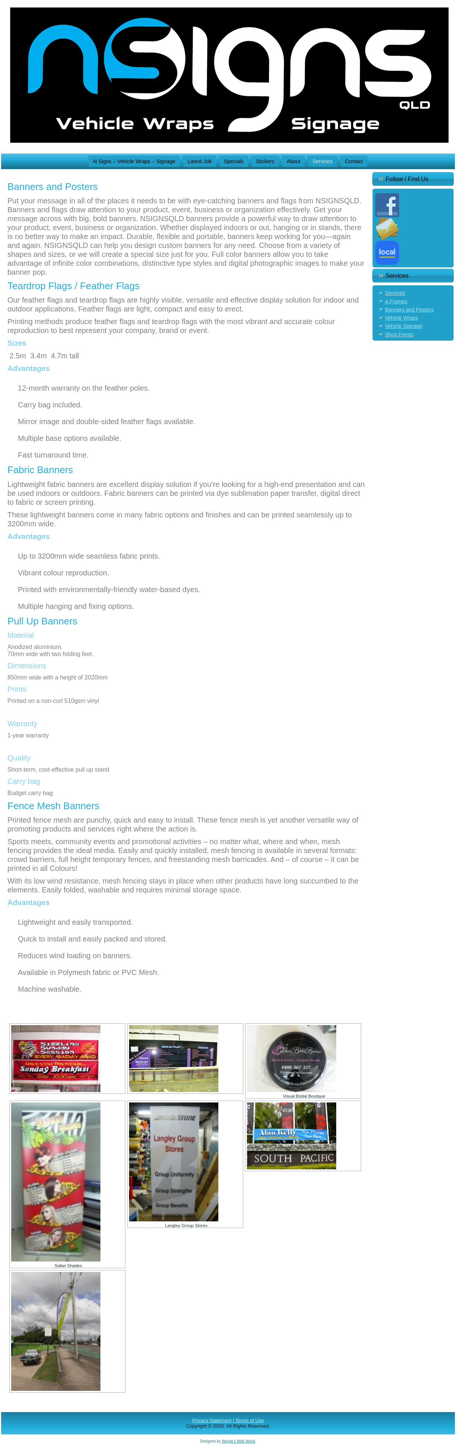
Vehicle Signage (403, 326)
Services (322, 161)
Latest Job (199, 161)
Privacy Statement (212, 1420)
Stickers (265, 161)
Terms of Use (249, 1420)
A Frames (396, 301)
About (294, 161)
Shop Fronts (399, 334)
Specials (234, 161)
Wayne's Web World (238, 1441)
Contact (354, 161)
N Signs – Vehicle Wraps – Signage (134, 161)
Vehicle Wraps (401, 318)
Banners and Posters (409, 310)
